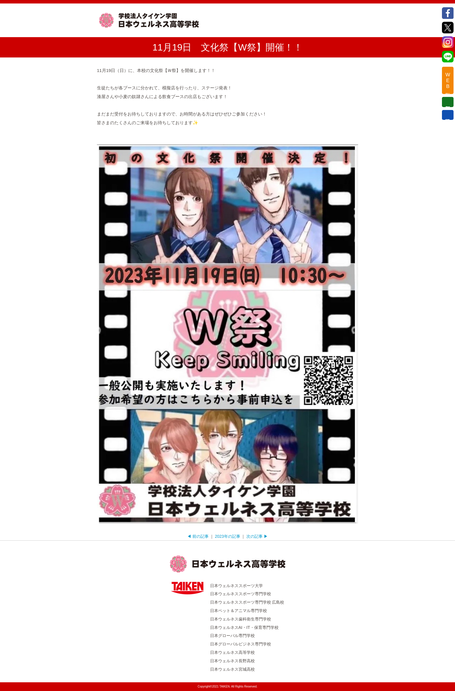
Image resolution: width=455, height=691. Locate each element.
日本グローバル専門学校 (232, 635)
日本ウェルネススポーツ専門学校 (240, 593)
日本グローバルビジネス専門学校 (240, 644)
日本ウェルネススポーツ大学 (236, 585)
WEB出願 (448, 80)
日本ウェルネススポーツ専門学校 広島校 (247, 602)
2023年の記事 (227, 536)
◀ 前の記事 (198, 536)
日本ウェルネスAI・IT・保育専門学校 (244, 627)
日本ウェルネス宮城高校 (232, 669)
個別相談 (448, 102)
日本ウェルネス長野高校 (232, 660)
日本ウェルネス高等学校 (232, 652)
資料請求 (448, 115)
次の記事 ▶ (257, 536)
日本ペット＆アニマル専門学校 (238, 610)
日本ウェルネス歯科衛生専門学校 (240, 619)
